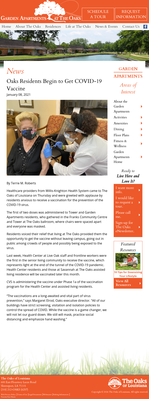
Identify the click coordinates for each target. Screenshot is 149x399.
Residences (53, 26)
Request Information (131, 14)
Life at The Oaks (78, 26)
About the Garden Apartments (122, 106)
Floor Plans (121, 135)
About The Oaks (28, 26)
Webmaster (47, 394)
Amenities (121, 123)
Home (6, 26)
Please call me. (123, 214)
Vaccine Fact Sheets (8, 397)
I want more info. (125, 189)
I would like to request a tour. (125, 202)
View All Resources (123, 283)
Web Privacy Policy (8, 394)
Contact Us (130, 26)
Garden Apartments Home (122, 157)
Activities (120, 117)
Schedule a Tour (98, 14)
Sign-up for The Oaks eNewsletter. (125, 227)
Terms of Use (22, 394)
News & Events (106, 26)
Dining (119, 129)
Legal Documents (35, 394)
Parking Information (60, 394)
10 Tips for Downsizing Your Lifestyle (128, 274)
